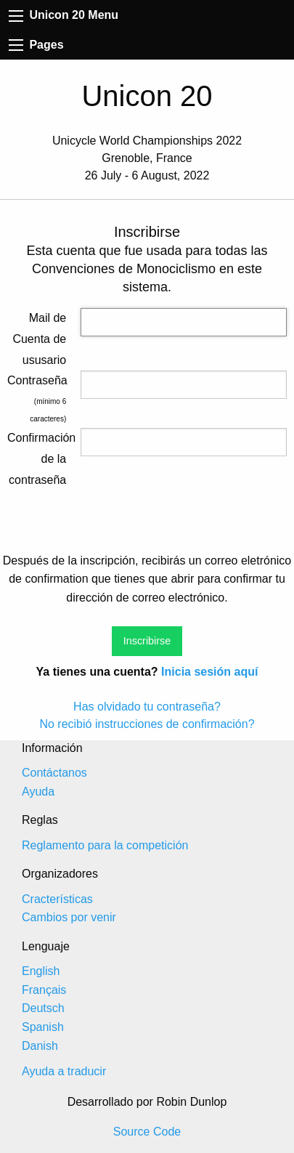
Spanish (43, 1027)
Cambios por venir (69, 917)
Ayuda (38, 791)
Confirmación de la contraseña (36, 459)
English (41, 971)
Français (44, 990)
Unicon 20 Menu (63, 15)
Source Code (147, 1131)
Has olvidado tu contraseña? (147, 706)
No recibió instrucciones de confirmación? (146, 724)
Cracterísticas (57, 899)
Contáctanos (54, 772)
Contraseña (36, 380)
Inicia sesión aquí (209, 671)
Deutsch (43, 1008)
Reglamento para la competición (105, 845)
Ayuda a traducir (64, 1071)
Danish (40, 1046)
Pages (36, 45)
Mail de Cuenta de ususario (39, 339)
